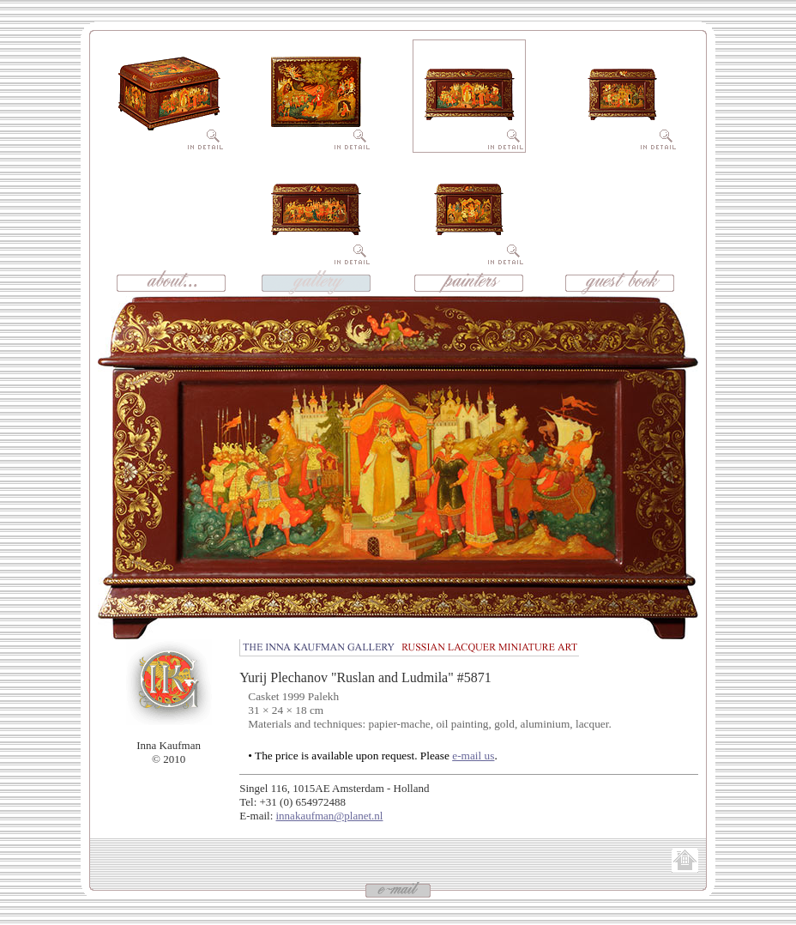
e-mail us (473, 755)
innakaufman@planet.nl (329, 815)
